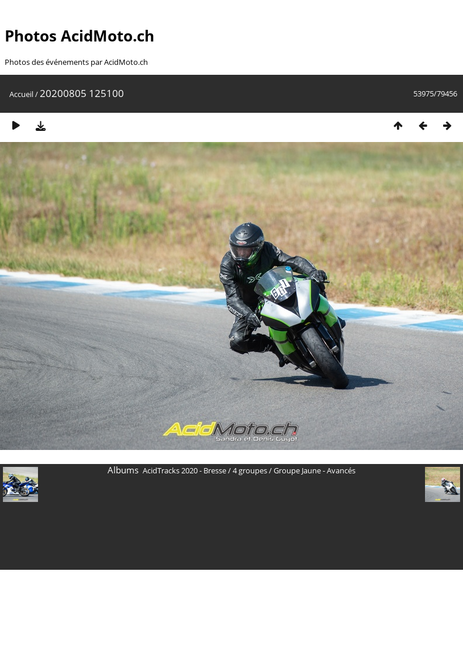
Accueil (21, 94)
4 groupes (250, 470)
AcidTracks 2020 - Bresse (184, 470)
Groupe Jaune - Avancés (314, 470)
